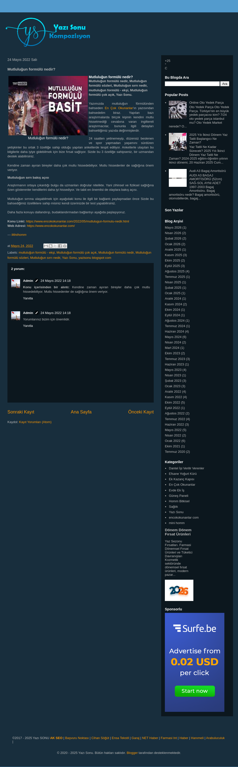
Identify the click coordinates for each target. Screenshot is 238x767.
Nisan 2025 (173, 282)
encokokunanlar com (184, 517)
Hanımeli (197, 738)
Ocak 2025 (172, 293)
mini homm (177, 523)
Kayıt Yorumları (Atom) (35, 422)
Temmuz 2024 (175, 326)
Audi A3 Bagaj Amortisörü (207, 171)
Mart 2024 (172, 348)
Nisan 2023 (173, 375)
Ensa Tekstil (120, 738)
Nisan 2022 (173, 435)
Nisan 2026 (173, 233)
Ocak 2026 (172, 244)
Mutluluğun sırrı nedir (45, 258)
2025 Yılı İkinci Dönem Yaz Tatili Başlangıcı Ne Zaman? (208, 138)
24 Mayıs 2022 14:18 (55, 281)
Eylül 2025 (172, 266)
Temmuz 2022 (175, 419)
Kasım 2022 (173, 397)
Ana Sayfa (81, 411)
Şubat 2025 (173, 287)
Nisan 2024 (173, 342)
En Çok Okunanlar (119, 108)
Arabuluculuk (215, 738)
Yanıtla (28, 298)
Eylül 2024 (172, 315)
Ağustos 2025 (175, 271)
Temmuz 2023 (175, 359)
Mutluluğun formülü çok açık (77, 252)
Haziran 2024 (174, 331)
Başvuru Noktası (77, 738)
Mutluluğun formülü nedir (116, 252)
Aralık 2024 (173, 298)
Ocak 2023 (172, 386)
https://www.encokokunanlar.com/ (51, 226)
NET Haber (150, 738)
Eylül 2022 (172, 408)
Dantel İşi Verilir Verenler (186, 468)
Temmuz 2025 (175, 277)
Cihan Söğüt (100, 738)
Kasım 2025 (173, 255)
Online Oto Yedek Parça (206, 102)
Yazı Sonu (69, 258)
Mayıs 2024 (173, 337)
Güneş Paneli (178, 496)
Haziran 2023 (174, 364)
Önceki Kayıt (141, 411)
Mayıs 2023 (173, 370)
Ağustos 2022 (175, 413)
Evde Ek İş (176, 490)
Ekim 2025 (172, 260)
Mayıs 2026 (173, 227)
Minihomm (19, 235)
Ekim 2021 (172, 446)
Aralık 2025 (173, 249)
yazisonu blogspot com (94, 258)
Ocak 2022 (172, 441)
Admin (28, 281)
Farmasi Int (169, 738)
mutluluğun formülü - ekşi (37, 252)
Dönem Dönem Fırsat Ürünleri (178, 532)
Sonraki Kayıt (20, 411)
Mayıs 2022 (173, 430)
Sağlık (173, 506)
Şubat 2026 (173, 238)
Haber (183, 738)
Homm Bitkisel (179, 501)
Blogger (132, 753)
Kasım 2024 (173, 304)
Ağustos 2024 (175, 320)
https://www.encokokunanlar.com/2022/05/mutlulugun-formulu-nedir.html (77, 221)
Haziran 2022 (174, 424)
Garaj (136, 738)
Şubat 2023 (173, 381)
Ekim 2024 (172, 310)
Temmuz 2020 (175, 452)
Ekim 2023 (172, 353)
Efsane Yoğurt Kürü (183, 474)
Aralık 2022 (173, 391)
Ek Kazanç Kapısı (181, 479)
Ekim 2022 (172, 402)
